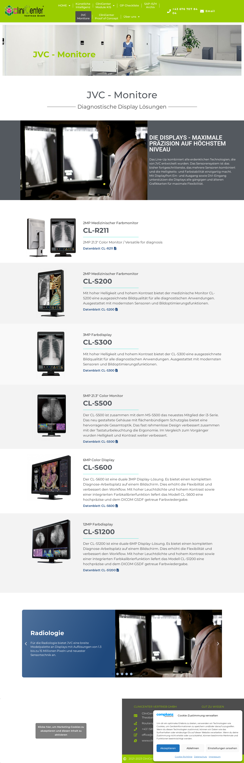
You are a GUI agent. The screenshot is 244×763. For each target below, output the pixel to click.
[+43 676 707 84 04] (169, 11)
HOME (64, 6)
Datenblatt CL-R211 (99, 248)
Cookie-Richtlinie (183, 756)
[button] (26, 643)
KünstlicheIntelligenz (83, 5)
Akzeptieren (168, 748)
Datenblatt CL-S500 (100, 442)
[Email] (202, 11)
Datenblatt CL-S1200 (101, 570)
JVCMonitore (83, 16)
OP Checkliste (129, 5)
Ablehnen (193, 748)
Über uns (132, 17)
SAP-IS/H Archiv (150, 5)
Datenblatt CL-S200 (100, 309)
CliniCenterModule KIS (105, 5)
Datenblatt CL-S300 (100, 370)
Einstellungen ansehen (222, 748)
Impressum (215, 756)
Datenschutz (200, 756)
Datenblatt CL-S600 (100, 506)
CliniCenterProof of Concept (106, 16)
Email (210, 11)
